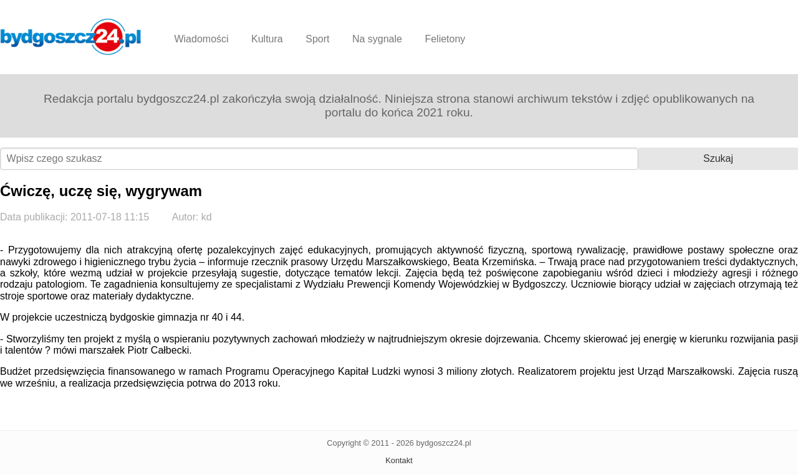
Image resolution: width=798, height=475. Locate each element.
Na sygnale (377, 39)
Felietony (445, 39)
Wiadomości (201, 39)
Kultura (267, 39)
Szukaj (718, 158)
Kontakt (398, 460)
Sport (317, 39)
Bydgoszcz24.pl (71, 36)
